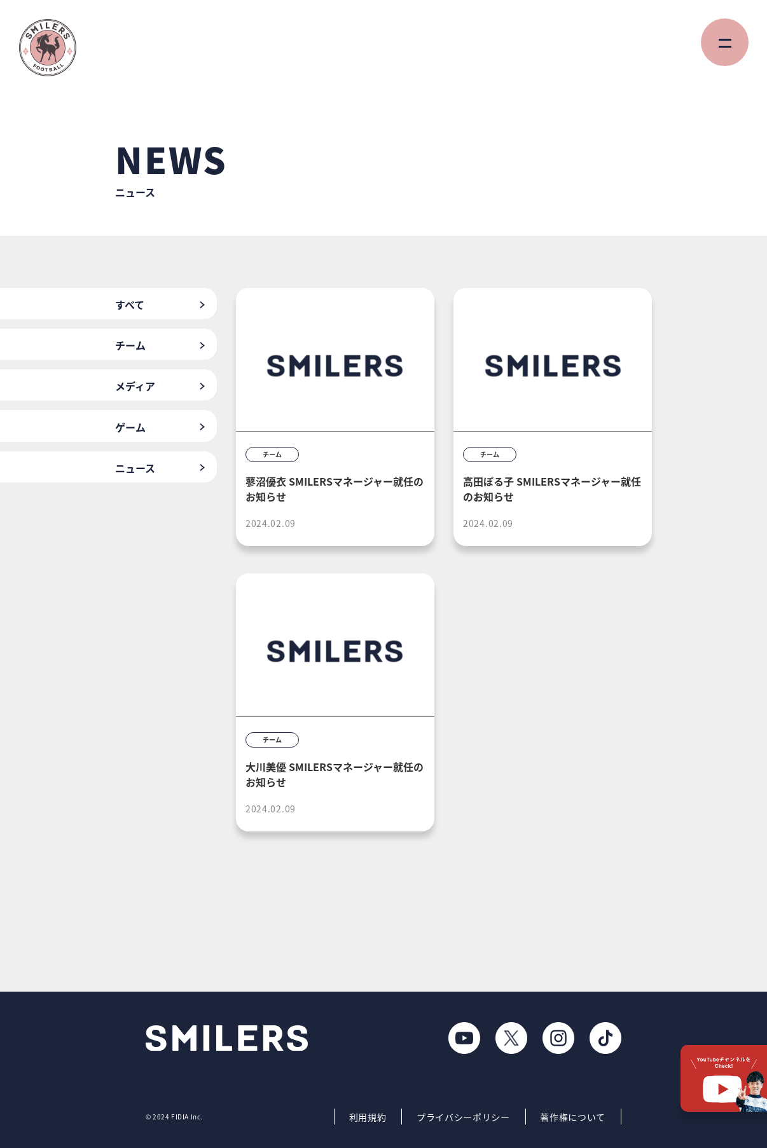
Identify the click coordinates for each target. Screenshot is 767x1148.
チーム (130, 345)
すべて (129, 304)
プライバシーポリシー (463, 1116)
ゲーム (130, 427)
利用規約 (368, 1116)
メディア (135, 385)
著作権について (572, 1116)
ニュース (135, 467)
